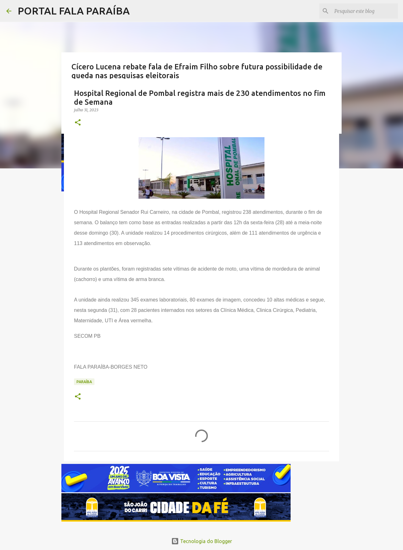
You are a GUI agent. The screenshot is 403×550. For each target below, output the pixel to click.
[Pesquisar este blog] (365, 11)
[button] (78, 123)
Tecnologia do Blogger (201, 541)
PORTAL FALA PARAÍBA (74, 10)
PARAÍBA (84, 382)
